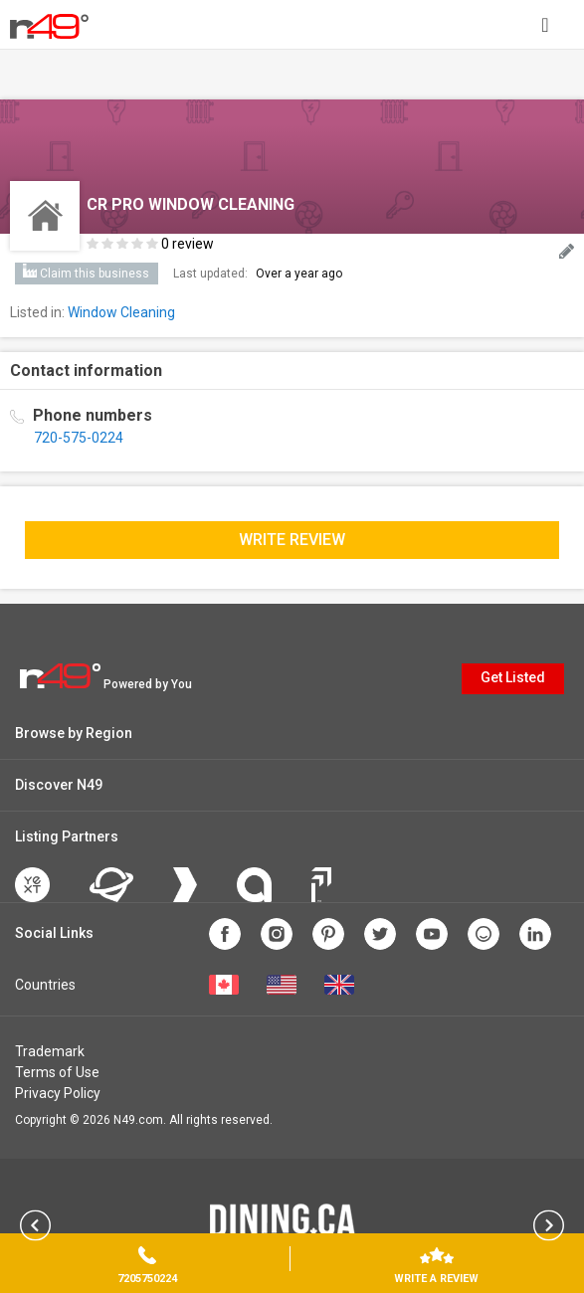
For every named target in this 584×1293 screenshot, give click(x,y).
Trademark (50, 1051)
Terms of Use (57, 1072)
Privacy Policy (57, 1093)
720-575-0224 (78, 438)
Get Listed (513, 677)
